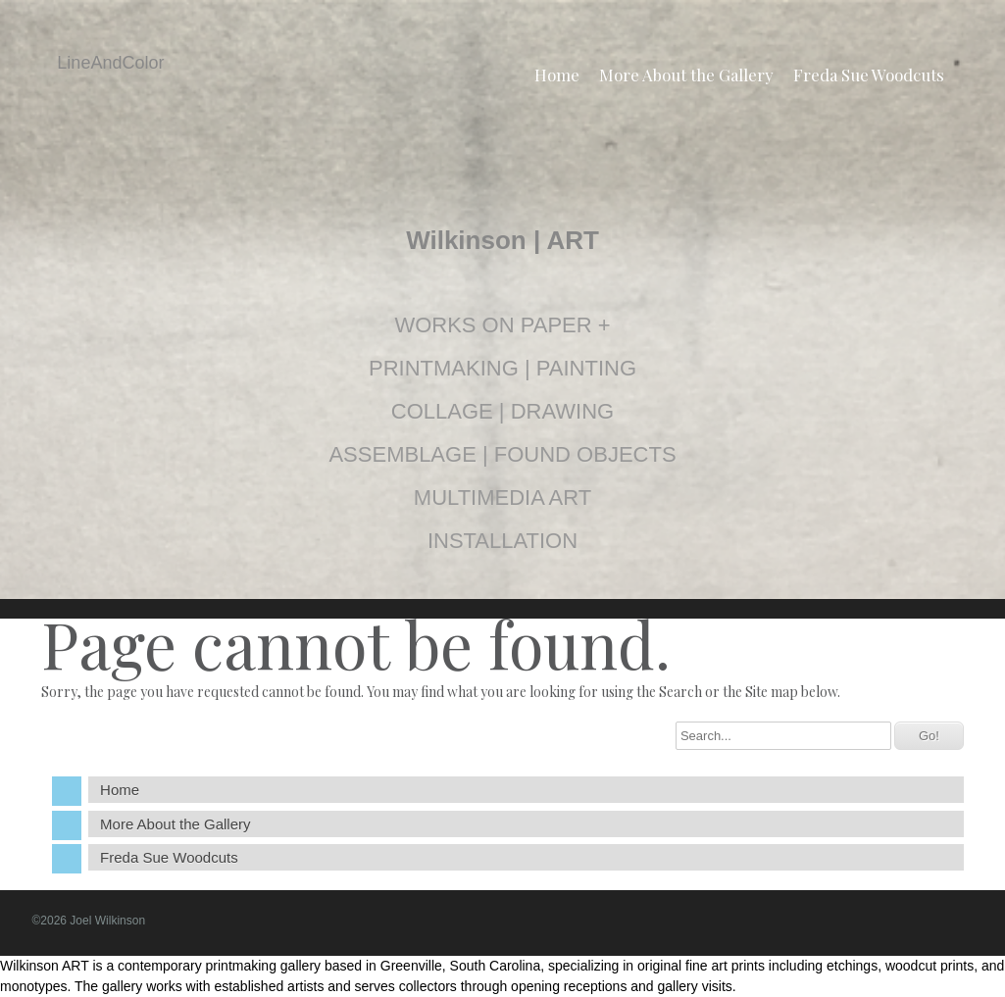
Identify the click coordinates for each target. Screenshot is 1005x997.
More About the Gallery (686, 74)
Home (556, 74)
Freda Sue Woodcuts (868, 74)
